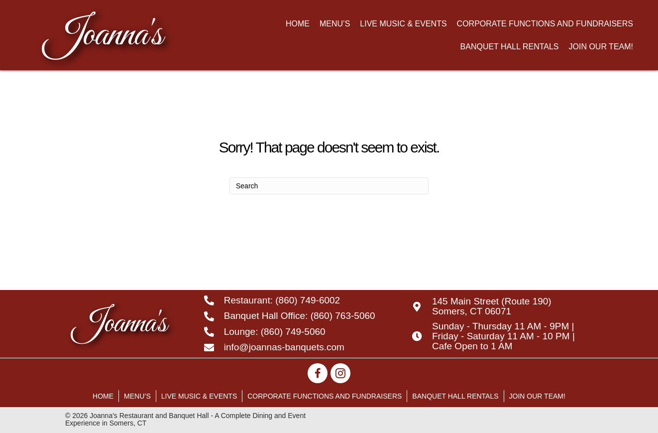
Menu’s (137, 396)
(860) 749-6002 (307, 300)
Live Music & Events (199, 396)
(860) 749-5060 (293, 331)
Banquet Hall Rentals (455, 396)
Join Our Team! (537, 396)
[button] (318, 373)
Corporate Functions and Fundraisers (324, 396)
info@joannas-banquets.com (284, 347)
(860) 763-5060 (343, 315)
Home (103, 396)
